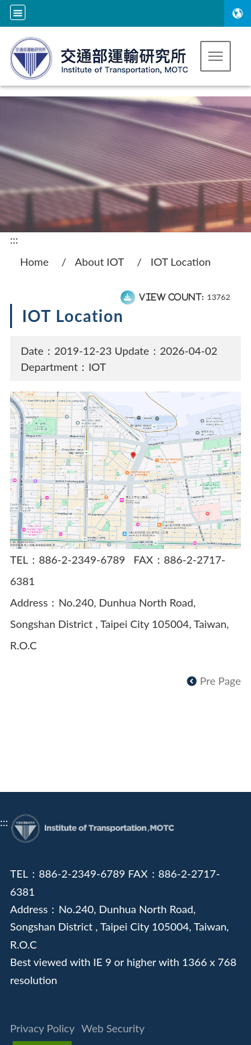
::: (14, 239)
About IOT (99, 261)
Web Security (113, 1028)
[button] (215, 56)
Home (34, 261)
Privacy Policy (42, 1028)
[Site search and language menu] (17, 12)
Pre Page (220, 680)
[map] (125, 469)
